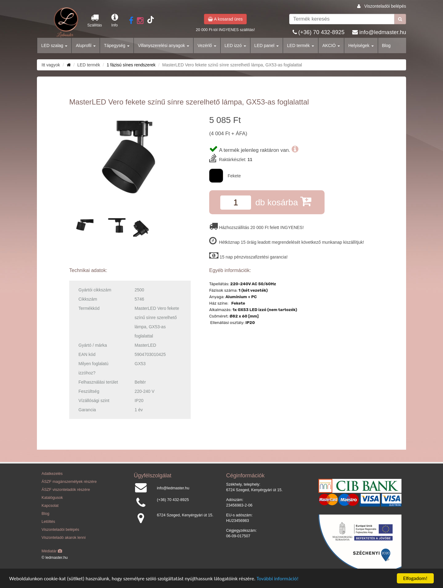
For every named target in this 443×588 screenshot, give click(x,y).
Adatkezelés (52, 474)
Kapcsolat (50, 505)
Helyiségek (360, 45)
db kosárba (283, 201)
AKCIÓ (331, 45)
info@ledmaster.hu (382, 32)
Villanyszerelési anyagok (163, 45)
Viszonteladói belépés (385, 6)
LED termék (300, 45)
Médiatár (52, 551)
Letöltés (48, 521)
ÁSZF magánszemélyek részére (69, 481)
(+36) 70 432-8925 (321, 32)
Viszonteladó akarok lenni (64, 537)
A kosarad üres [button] (225, 19)
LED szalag (54, 45)
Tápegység (117, 45)
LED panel (266, 45)
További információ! (278, 578)
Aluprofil (85, 45)
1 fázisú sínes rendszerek (131, 64)
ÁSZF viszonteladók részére (66, 489)
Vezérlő (207, 45)
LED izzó (235, 45)
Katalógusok (52, 497)
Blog (386, 45)
